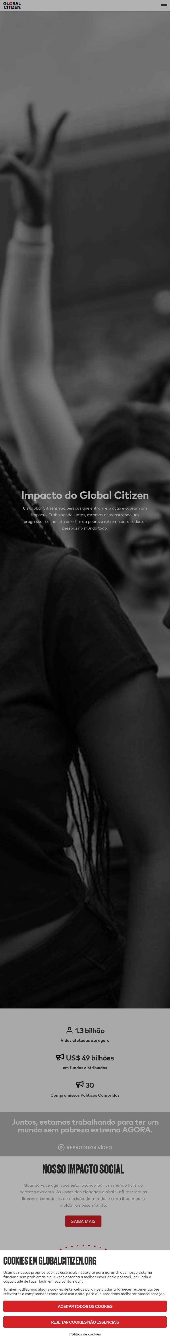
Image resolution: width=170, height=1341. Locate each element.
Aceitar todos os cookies (85, 1306)
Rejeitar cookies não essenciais (85, 1322)
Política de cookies (85, 1334)
